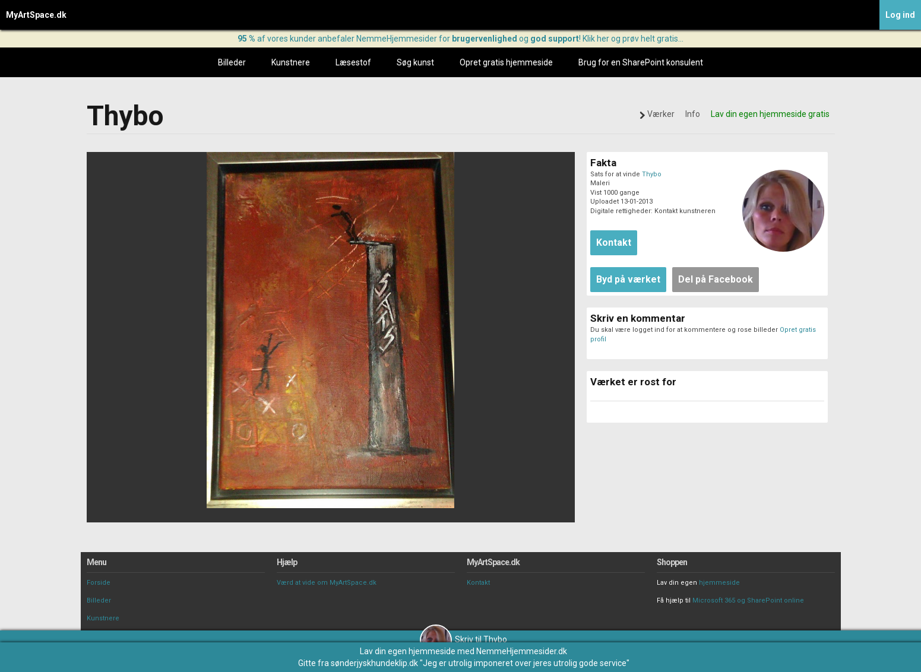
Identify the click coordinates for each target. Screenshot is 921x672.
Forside (98, 583)
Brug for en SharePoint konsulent (640, 62)
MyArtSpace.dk (36, 15)
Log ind (900, 15)
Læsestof (353, 62)
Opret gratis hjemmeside (506, 62)
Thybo (652, 174)
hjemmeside (719, 583)
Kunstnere (290, 62)
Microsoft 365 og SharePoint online (748, 600)
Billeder (232, 62)
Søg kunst (415, 62)
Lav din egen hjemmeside (407, 651)
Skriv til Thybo (463, 639)
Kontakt (478, 583)
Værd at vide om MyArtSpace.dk (326, 583)
